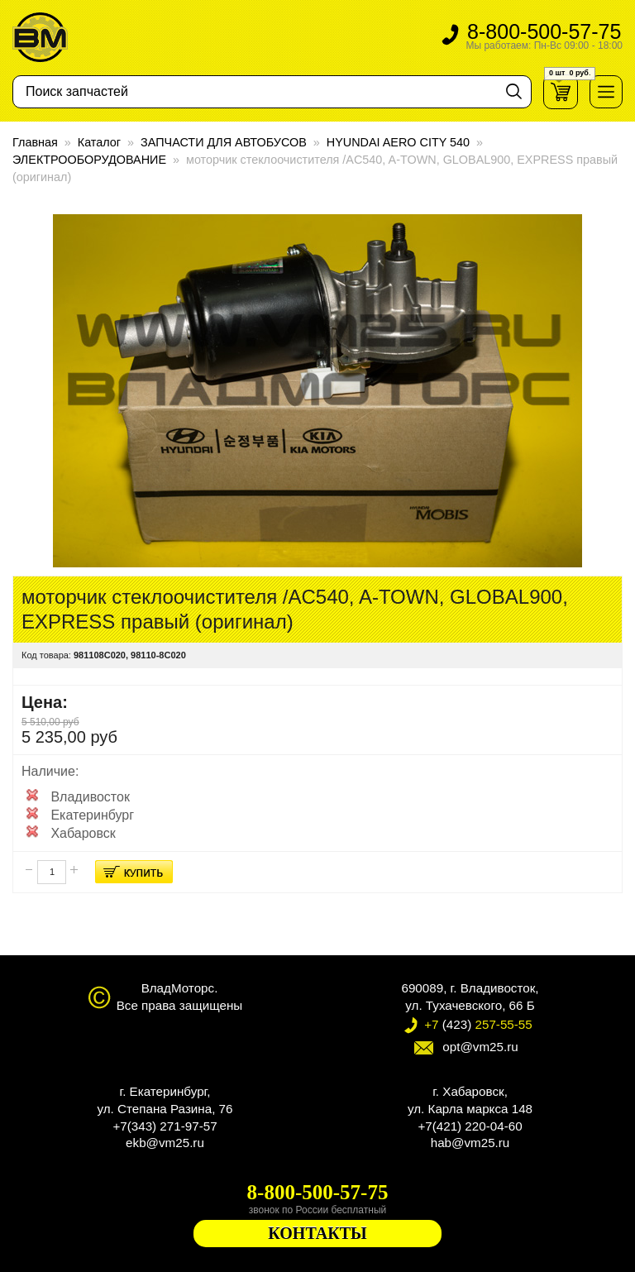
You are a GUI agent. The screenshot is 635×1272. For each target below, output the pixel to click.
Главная (35, 142)
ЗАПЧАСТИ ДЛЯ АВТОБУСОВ (224, 142)
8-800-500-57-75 (544, 37)
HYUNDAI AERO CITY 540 (398, 142)
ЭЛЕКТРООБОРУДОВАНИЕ (89, 159)
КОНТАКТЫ (317, 1233)
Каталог (99, 142)
